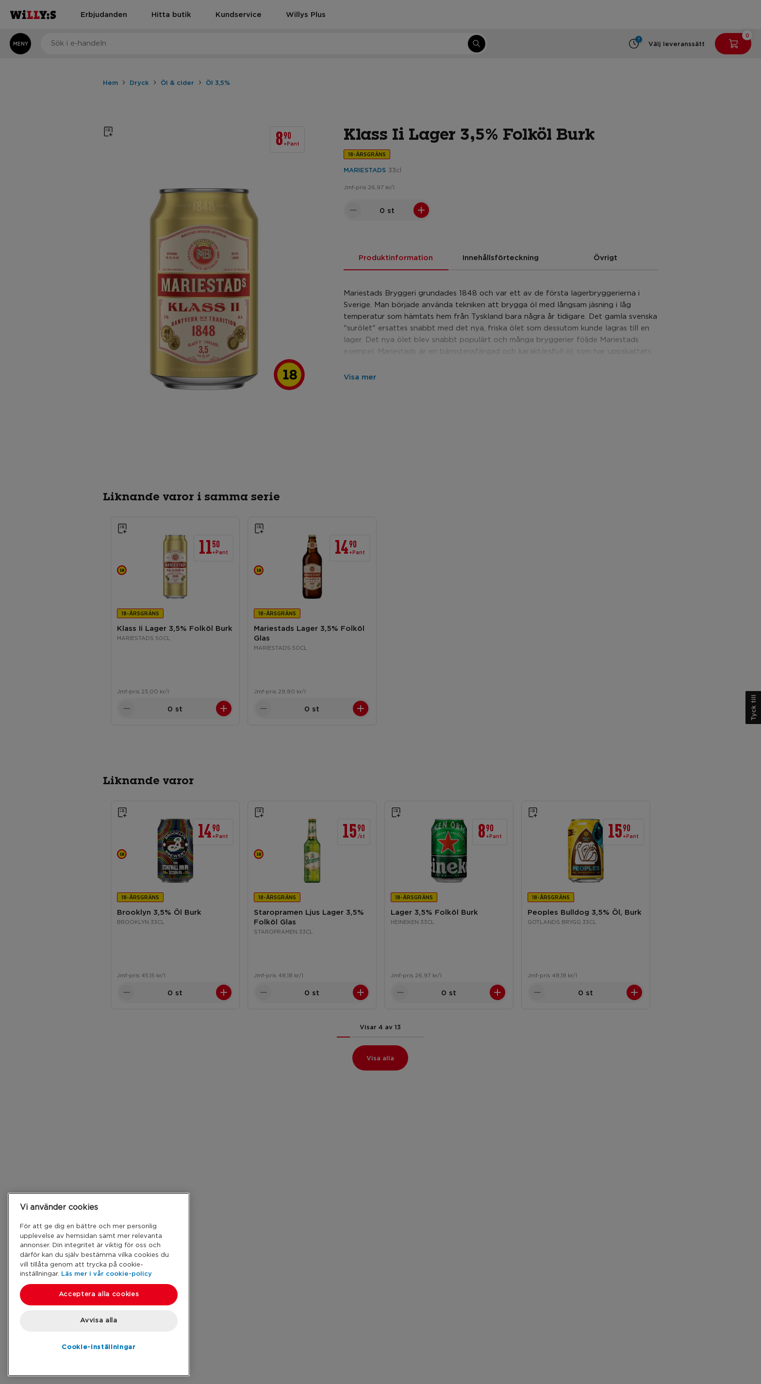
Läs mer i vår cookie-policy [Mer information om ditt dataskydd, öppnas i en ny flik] (106, 1273)
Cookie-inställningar (98, 1346)
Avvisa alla (98, 1321)
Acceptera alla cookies (99, 1294)
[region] (99, 1284)
